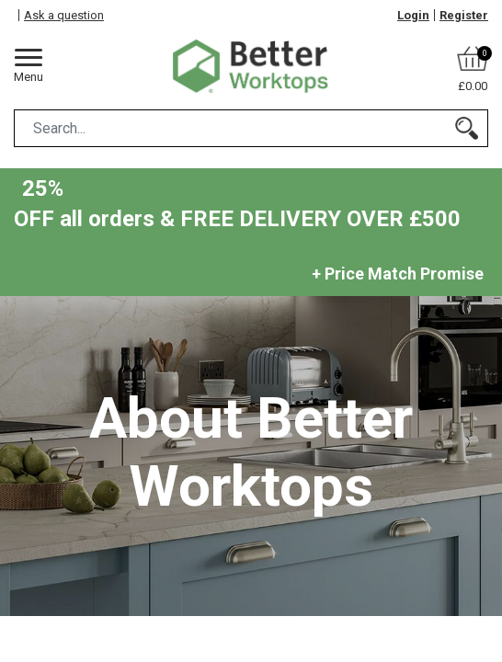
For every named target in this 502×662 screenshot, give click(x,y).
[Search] (466, 128)
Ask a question (64, 15)
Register (463, 15)
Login (413, 15)
